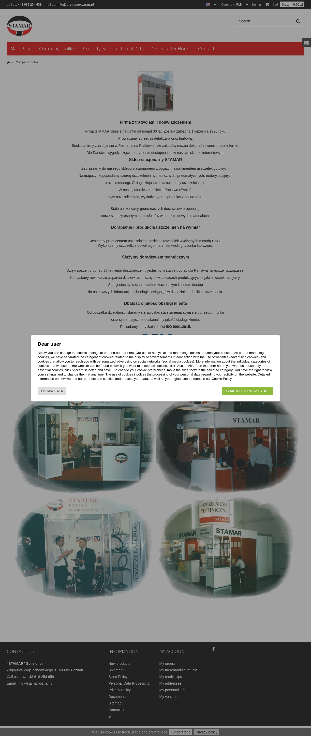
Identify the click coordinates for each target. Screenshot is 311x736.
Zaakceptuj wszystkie (247, 391)
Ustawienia (52, 391)
